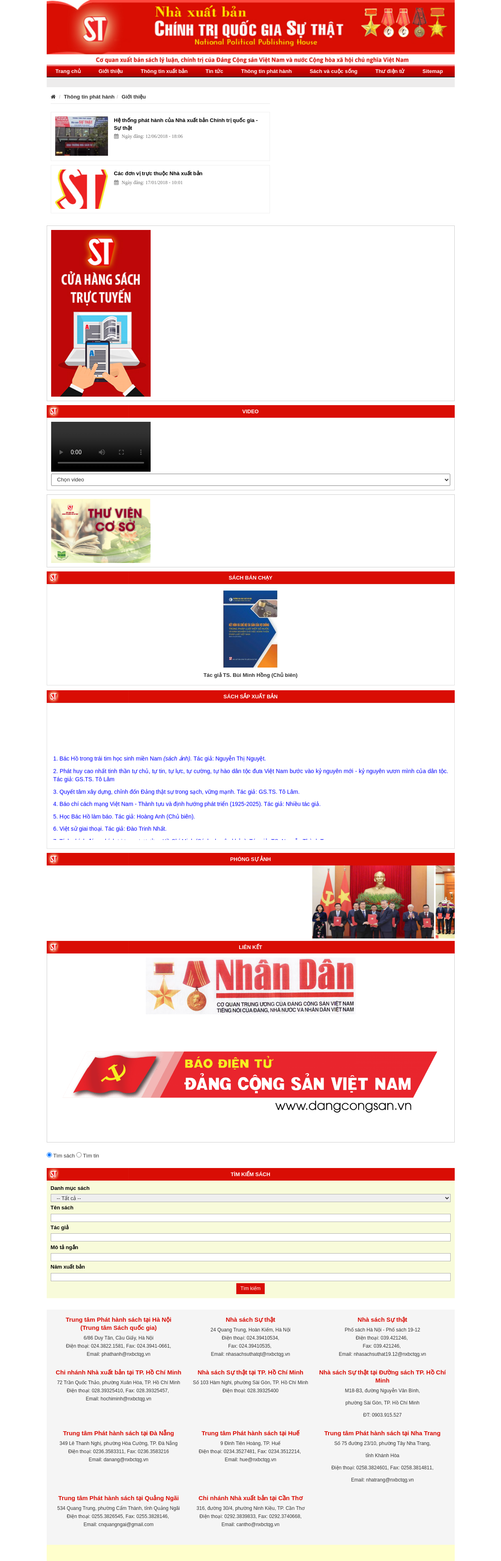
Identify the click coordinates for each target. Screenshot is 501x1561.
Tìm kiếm (250, 1288)
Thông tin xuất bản (164, 71)
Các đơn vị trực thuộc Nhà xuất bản (158, 173)
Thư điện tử (390, 71)
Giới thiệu (111, 71)
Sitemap (432, 71)
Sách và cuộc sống (334, 71)
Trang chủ (68, 71)
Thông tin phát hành (266, 71)
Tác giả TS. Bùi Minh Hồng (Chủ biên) (250, 675)
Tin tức (214, 71)
